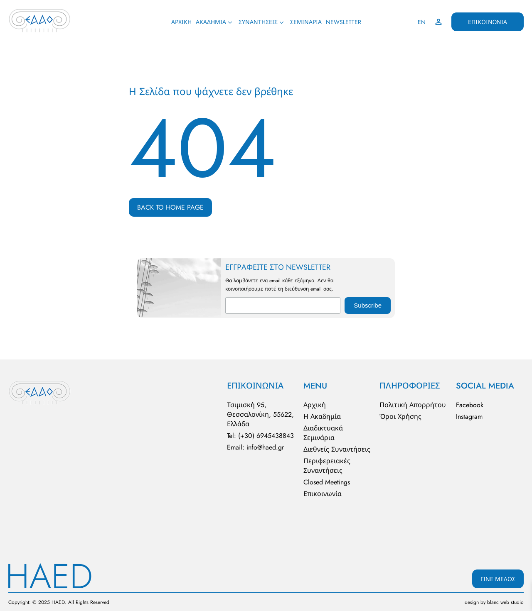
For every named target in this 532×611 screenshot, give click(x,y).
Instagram (469, 416)
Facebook (469, 405)
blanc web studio (505, 602)
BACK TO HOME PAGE (170, 207)
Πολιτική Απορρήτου (412, 405)
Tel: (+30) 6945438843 (260, 435)
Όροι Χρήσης (400, 416)
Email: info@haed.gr (255, 447)
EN (422, 22)
